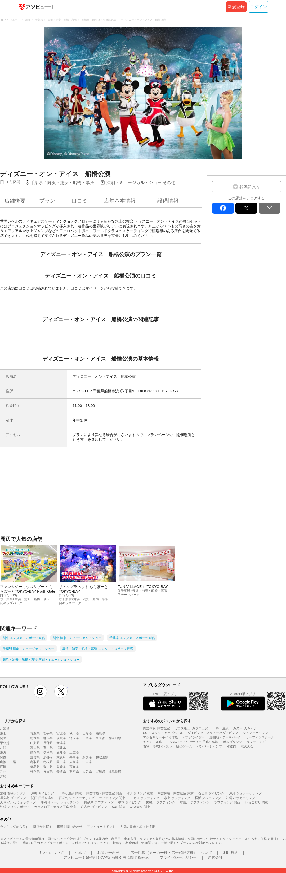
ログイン (258, 6)
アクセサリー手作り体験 (160, 737)
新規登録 (236, 6)
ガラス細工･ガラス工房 (191, 728)
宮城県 (61, 733)
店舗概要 (14, 201)
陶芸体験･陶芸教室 (156, 728)
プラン (47, 201)
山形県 (87, 733)
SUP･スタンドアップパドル (163, 733)
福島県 (100, 733)
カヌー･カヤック (245, 728)
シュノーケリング (255, 733)
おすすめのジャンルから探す (167, 721)
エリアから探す (13, 721)
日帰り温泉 (221, 728)
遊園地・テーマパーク (225, 737)
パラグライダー (193, 737)
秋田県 (74, 733)
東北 (3, 733)
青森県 (35, 733)
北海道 (5, 728)
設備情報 (167, 201)
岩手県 (48, 733)
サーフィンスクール (260, 737)
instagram (40, 691)
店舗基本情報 (120, 201)
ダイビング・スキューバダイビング (212, 733)
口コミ (79, 201)
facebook (223, 208)
